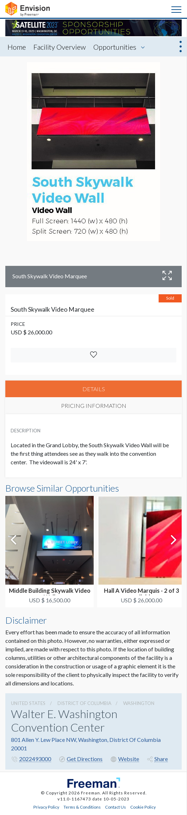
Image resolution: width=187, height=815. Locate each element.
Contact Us (115, 806)
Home (16, 47)
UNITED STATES (28, 703)
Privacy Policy (46, 806)
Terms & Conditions (82, 806)
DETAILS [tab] (93, 388)
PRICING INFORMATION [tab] (93, 405)
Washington (138, 703)
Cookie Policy (143, 806)
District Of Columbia (84, 703)
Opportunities (114, 47)
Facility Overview (59, 47)
